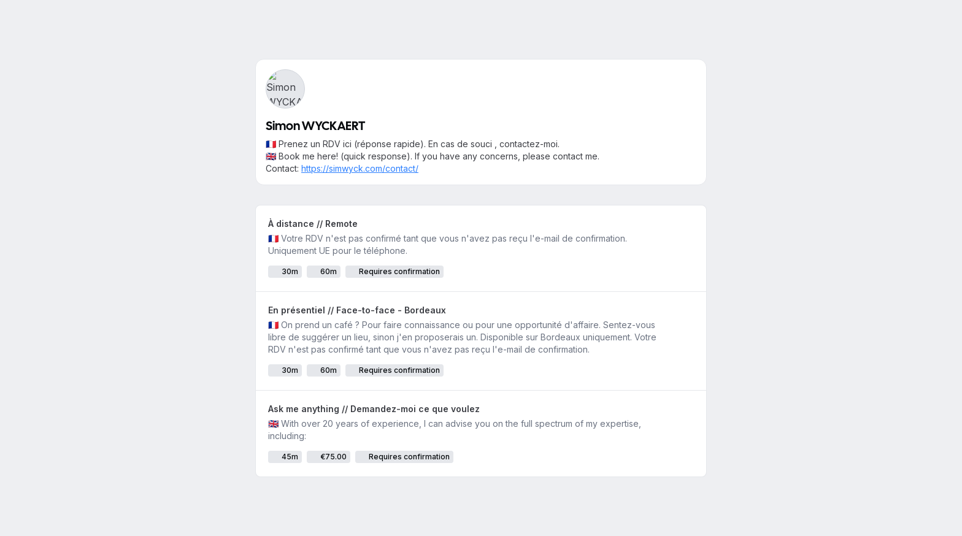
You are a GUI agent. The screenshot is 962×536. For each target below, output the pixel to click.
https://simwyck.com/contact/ (359, 168)
